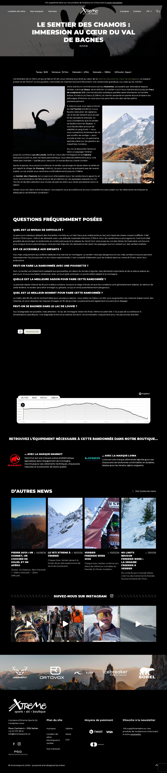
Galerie (69, 728)
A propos (124, 11)
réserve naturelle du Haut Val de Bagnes (118, 79)
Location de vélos (16, 11)
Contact (137, 11)
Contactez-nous (16, 723)
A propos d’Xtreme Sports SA (22, 720)
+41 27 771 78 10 (15, 731)
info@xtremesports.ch (19, 734)
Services (52, 11)
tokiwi (62, 765)
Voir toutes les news (143, 491)
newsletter (135, 734)
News (68, 734)
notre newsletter (114, 3)
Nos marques (36, 11)
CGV (68, 739)
